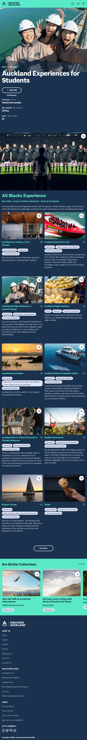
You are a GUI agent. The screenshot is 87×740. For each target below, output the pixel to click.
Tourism (5, 691)
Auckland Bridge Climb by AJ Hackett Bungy (16, 307)
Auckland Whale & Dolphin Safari (61, 373)
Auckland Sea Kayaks (12, 373)
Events (5, 649)
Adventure (13, 67)
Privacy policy (8, 706)
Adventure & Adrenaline (24, 314)
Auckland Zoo (8, 682)
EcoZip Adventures (54, 437)
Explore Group (9, 504)
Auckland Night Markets (57, 306)
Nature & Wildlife (64, 378)
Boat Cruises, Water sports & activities (20, 513)
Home (4, 635)
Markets (57, 311)
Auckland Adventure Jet (57, 242)
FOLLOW (12, 90)
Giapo (47, 504)
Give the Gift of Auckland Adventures (16, 600)
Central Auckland (50, 201)
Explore (5, 644)
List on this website (10, 715)
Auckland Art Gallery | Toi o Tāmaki (16, 243)
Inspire (5, 640)
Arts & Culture (9, 250)
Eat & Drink (51, 509)
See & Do (6, 201)
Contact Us (6, 663)
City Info (5, 658)
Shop (48, 311)
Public (4, 67)
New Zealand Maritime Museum (15, 687)
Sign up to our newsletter (12, 720)
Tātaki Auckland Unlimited (13, 696)
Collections (6, 653)
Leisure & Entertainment (26, 201)
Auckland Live (8, 673)
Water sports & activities (67, 247)
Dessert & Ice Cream (67, 509)
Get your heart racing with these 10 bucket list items (57, 600)
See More (43, 548)
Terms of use (7, 711)
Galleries (23, 250)
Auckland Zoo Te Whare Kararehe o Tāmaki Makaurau (19, 439)
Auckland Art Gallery (10, 677)
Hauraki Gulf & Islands (55, 446)
